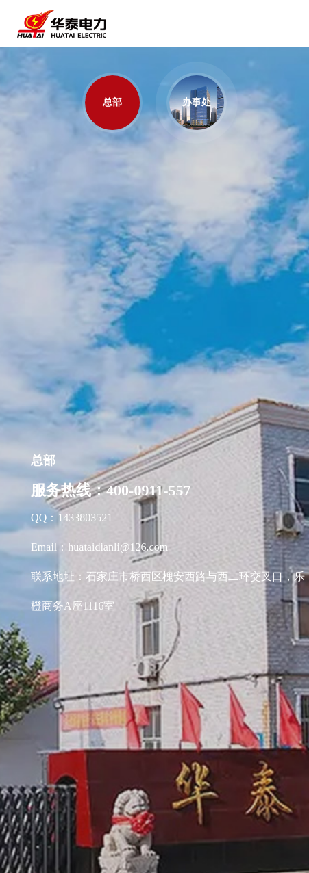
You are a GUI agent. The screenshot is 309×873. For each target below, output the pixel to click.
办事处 (196, 102)
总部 (112, 102)
